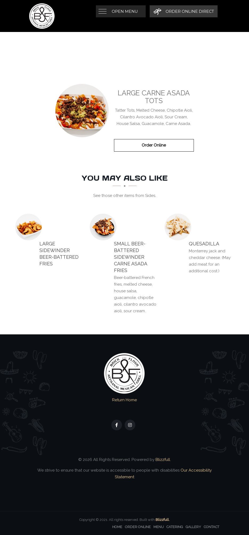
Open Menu (125, 11)
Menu (158, 527)
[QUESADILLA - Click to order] (179, 227)
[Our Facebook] (116, 425)
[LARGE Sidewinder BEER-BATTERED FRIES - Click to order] (29, 227)
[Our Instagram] (130, 425)
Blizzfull (163, 459)
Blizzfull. (163, 520)
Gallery (193, 527)
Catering (174, 527)
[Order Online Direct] (184, 11)
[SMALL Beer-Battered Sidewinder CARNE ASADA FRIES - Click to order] (104, 227)
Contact (211, 527)
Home (117, 527)
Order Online (154, 145)
